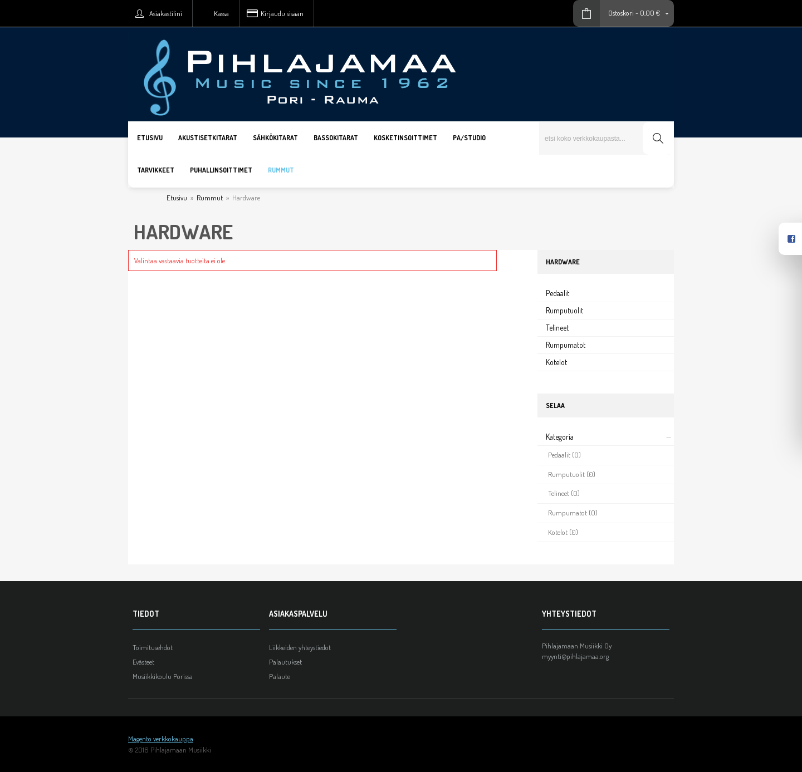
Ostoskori (621, 12)
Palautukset (285, 661)
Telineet (557, 327)
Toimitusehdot (153, 647)
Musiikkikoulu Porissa (163, 676)
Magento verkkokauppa (160, 738)
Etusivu (177, 197)
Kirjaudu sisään (282, 13)
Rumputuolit (564, 310)
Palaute (279, 676)
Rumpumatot (565, 345)
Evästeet (143, 661)
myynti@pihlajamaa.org (575, 656)
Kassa (221, 13)
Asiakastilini (165, 13)
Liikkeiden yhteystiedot (300, 647)
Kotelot (556, 362)
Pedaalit (557, 293)
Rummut (210, 197)
